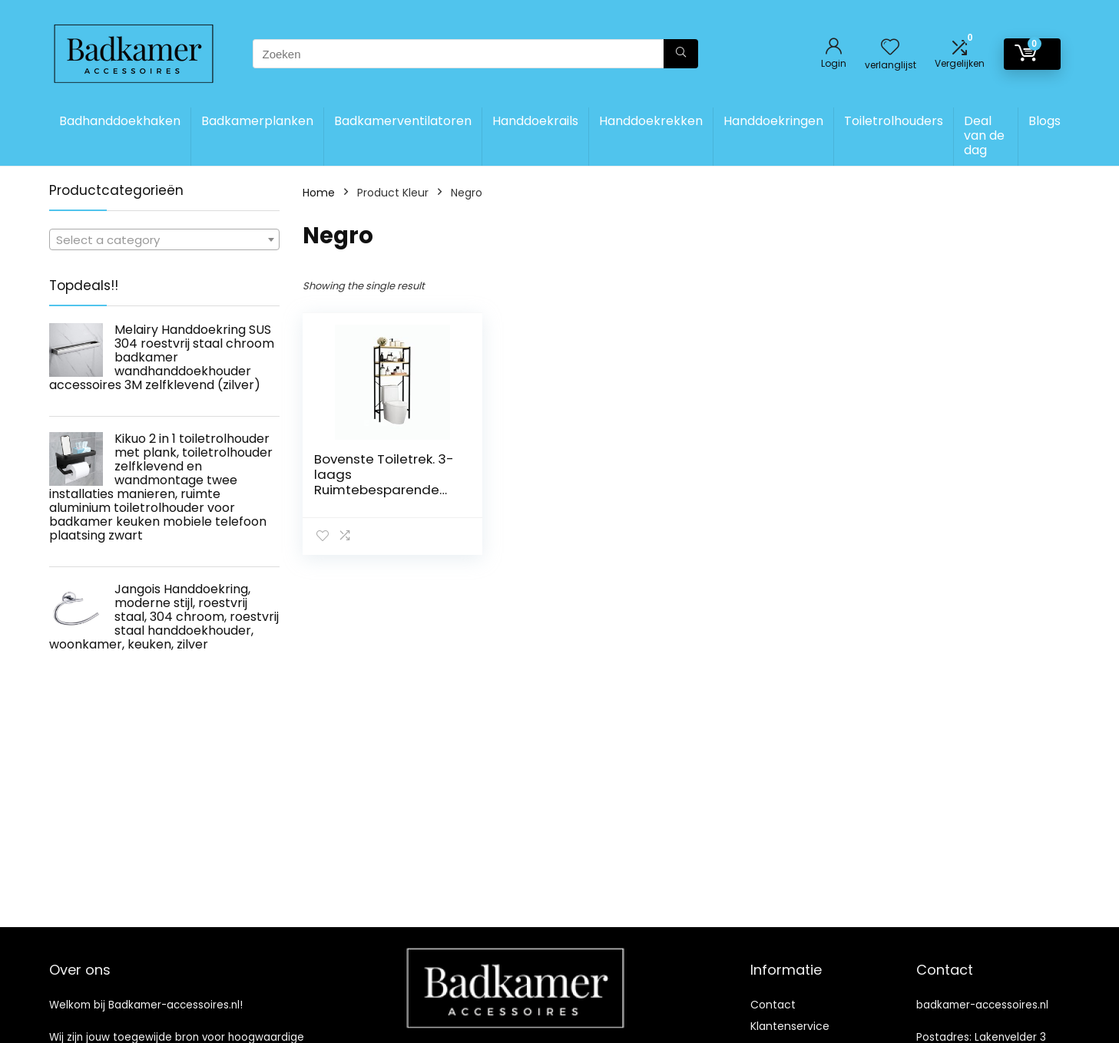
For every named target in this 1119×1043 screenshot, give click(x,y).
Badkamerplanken (257, 121)
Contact (773, 1004)
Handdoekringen (773, 121)
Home (319, 192)
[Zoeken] (681, 53)
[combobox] (164, 239)
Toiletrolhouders (893, 121)
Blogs (1044, 121)
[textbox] (164, 240)
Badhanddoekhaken (119, 121)
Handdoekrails (535, 121)
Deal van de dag (984, 135)
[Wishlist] (890, 48)
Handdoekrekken (651, 121)
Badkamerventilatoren (403, 121)
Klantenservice (789, 1026)
